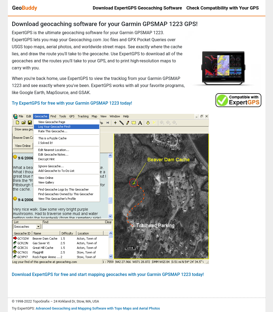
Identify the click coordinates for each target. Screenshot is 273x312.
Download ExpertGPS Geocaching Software (137, 8)
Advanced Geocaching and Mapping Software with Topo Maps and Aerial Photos (98, 308)
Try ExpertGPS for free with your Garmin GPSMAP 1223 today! (72, 103)
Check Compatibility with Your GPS (223, 8)
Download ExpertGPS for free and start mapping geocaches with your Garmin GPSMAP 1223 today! (108, 274)
